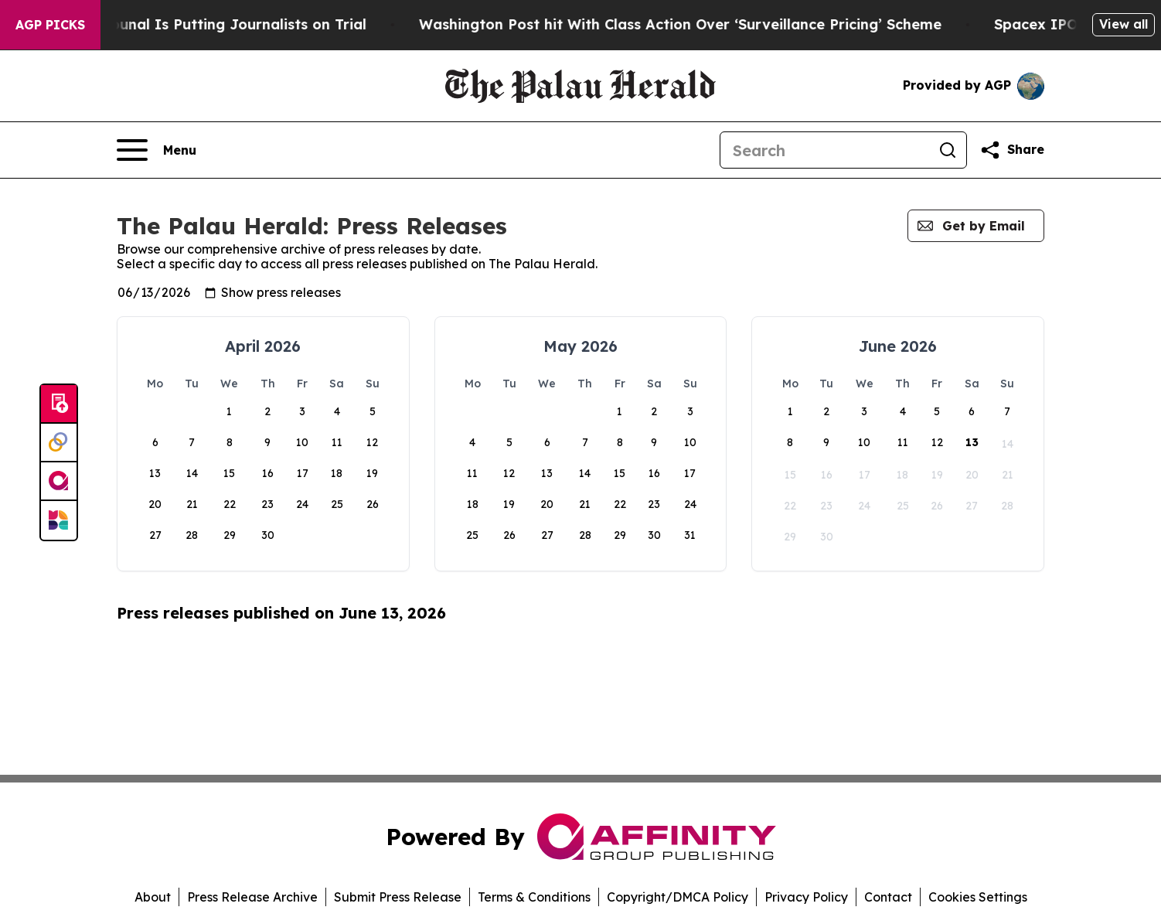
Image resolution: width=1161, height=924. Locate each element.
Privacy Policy (806, 897)
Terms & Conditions (534, 897)
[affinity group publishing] (59, 481)
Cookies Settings (977, 897)
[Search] (824, 150)
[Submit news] (59, 404)
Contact (888, 897)
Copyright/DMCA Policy (677, 897)
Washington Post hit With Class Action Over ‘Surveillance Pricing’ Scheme (756, 24)
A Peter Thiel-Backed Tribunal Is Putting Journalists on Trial (227, 24)
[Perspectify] (59, 443)
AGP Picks (50, 24)
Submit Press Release (397, 897)
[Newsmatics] (59, 520)
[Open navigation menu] (156, 150)
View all (1123, 24)
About (152, 897)
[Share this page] (1011, 150)
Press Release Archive (252, 897)
